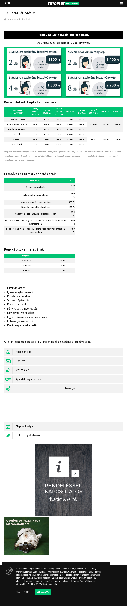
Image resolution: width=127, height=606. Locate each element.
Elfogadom (43, 592)
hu (5, 3)
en (9, 3)
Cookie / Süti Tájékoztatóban (40, 584)
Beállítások (22, 592)
